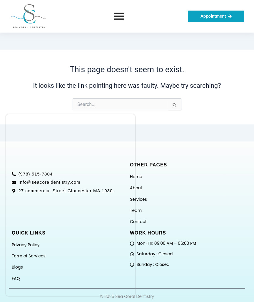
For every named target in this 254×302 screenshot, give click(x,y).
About (136, 188)
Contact (138, 222)
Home (136, 177)
